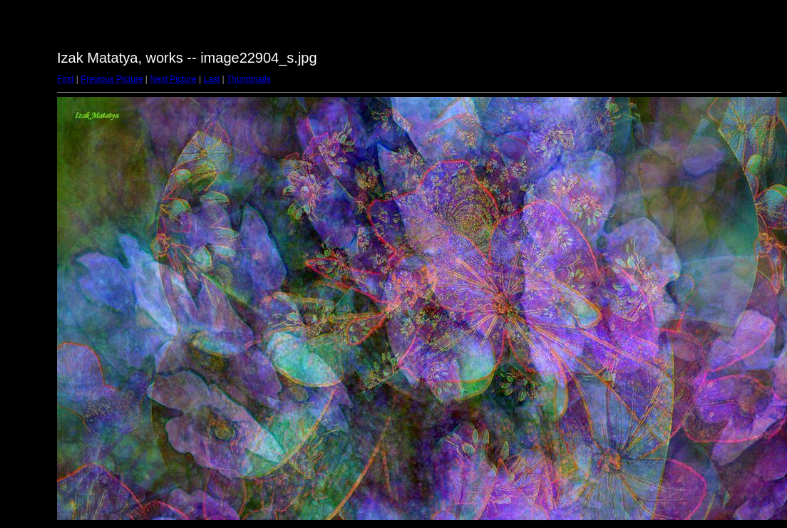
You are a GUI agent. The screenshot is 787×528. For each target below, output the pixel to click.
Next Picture (173, 79)
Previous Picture (112, 79)
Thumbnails (249, 79)
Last (211, 79)
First (65, 79)
